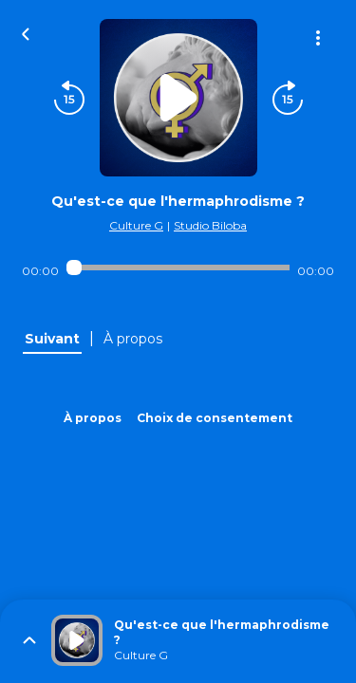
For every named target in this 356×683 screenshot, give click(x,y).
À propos (93, 418)
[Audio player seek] (178, 267)
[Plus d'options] (318, 38)
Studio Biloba (210, 225)
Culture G (136, 225)
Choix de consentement (214, 418)
